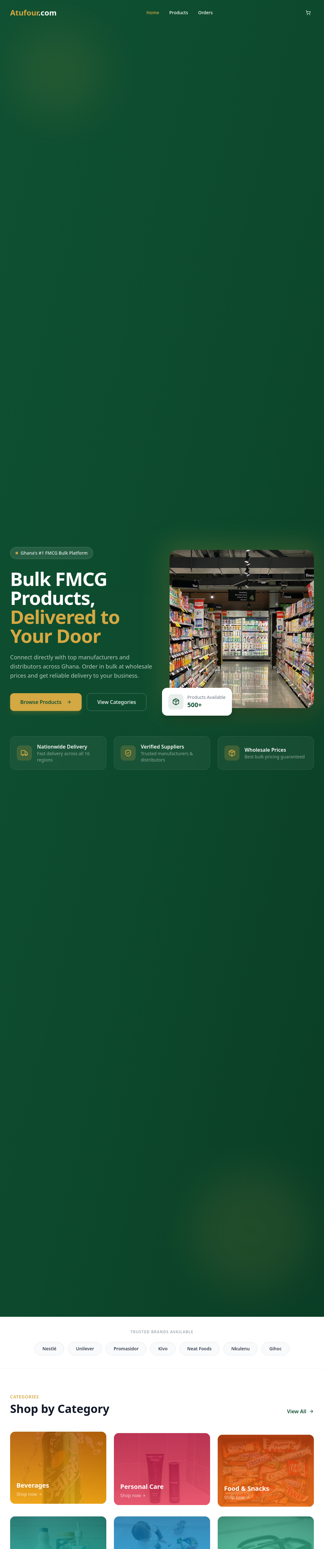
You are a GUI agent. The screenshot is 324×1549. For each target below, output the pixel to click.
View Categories (116, 702)
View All (300, 1411)
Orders (205, 12)
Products (178, 12)
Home (152, 12)
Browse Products (46, 702)
